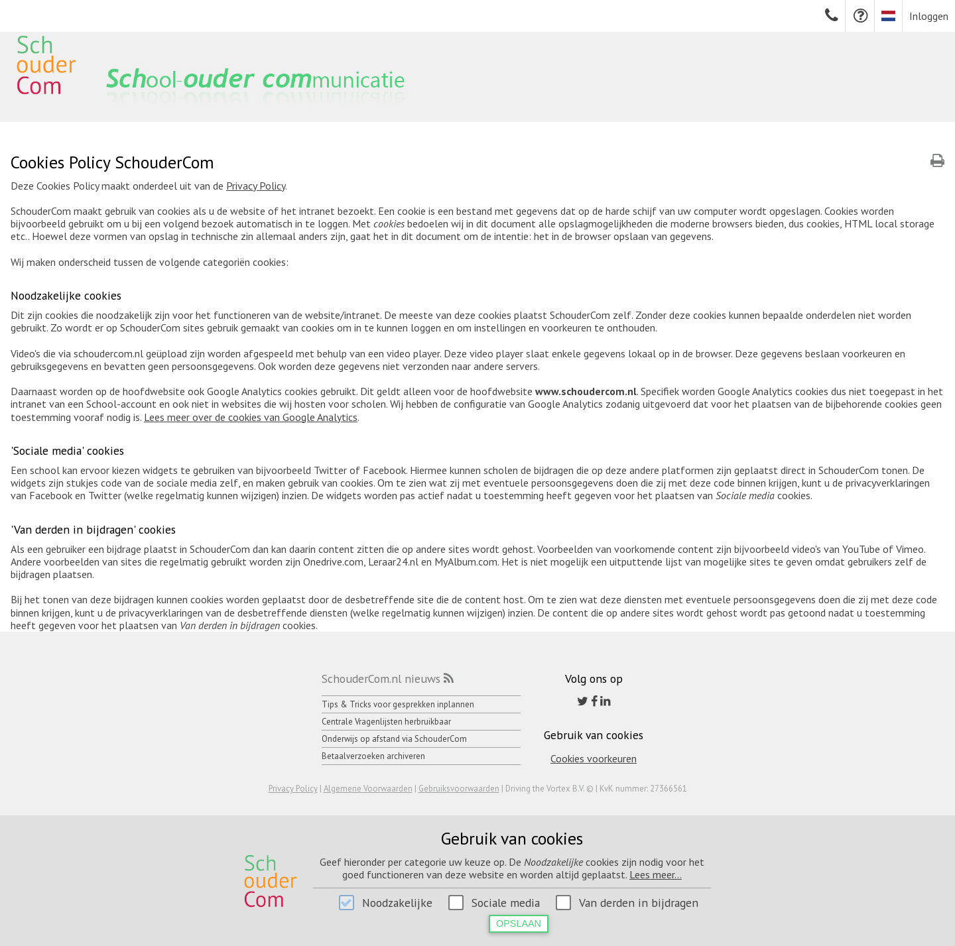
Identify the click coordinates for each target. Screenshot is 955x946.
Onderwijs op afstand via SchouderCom (394, 738)
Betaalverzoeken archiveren (373, 756)
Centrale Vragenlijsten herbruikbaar (386, 721)
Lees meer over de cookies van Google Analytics (250, 417)
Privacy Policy (255, 185)
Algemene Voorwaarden (368, 788)
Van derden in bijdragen (638, 902)
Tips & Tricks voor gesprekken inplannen (398, 704)
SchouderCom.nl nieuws (381, 678)
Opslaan (518, 923)
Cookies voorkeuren (593, 758)
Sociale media (506, 902)
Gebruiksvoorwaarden (458, 788)
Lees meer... (655, 874)
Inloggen (928, 16)
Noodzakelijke (397, 902)
